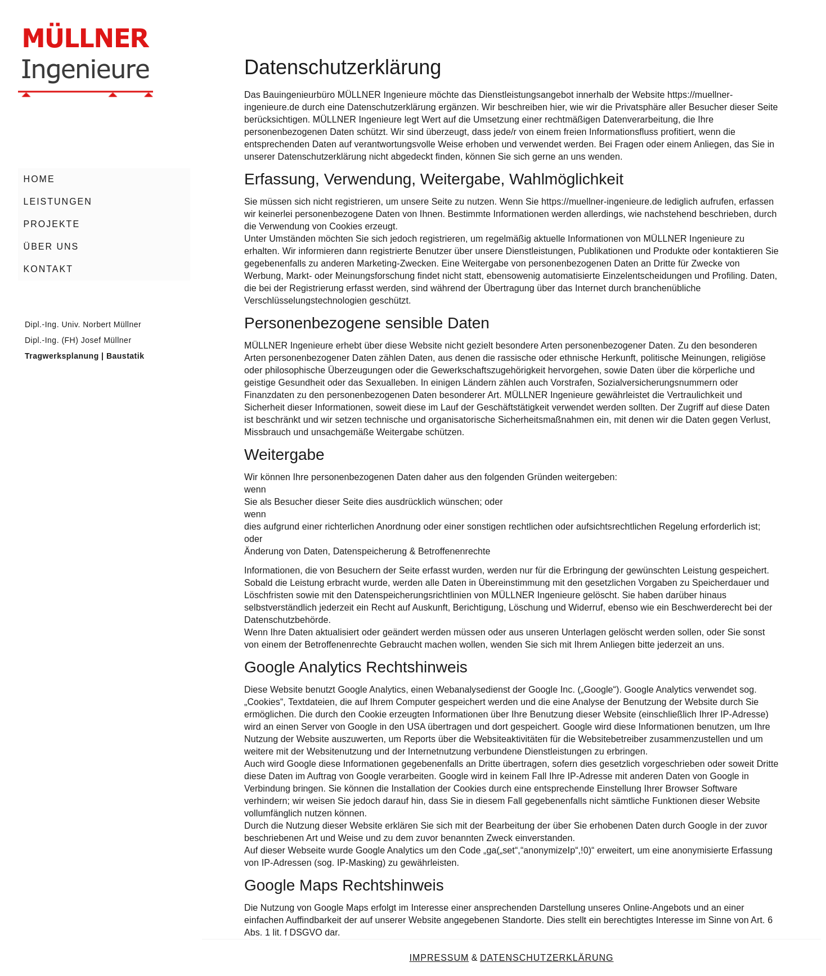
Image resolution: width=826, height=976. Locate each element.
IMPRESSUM (439, 958)
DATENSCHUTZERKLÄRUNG (547, 958)
